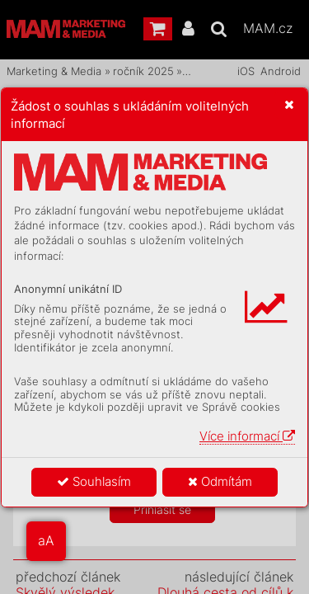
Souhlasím (94, 481)
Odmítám (220, 481)
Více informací (247, 436)
